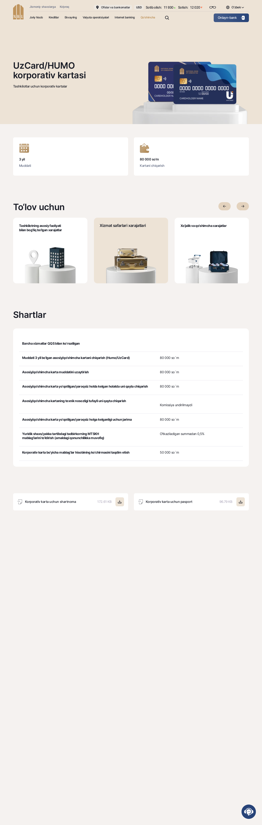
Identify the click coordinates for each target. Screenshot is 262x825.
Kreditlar (54, 17)
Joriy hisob (36, 17)
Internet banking (125, 17)
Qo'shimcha (148, 17)
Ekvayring (71, 17)
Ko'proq (64, 6)
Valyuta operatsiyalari (96, 17)
